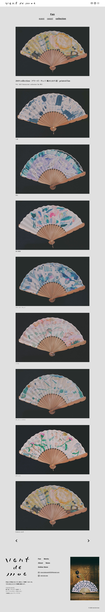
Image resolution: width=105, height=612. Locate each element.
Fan (52, 14)
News (48, 563)
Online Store (43, 567)
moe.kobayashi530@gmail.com (49, 572)
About (40, 563)
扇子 (41, 84)
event (41, 18)
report (50, 18)
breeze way (26, 84)
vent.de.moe (44, 575)
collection (61, 18)
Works (46, 559)
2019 (20, 84)
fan (38, 84)
